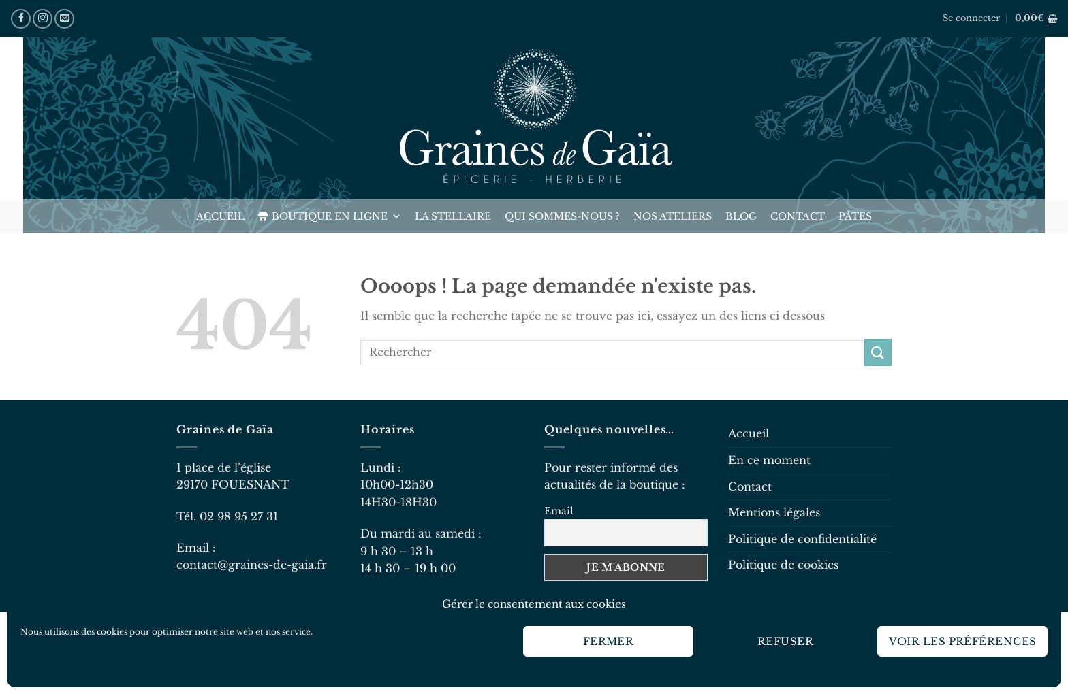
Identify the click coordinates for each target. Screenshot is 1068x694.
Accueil (220, 216)
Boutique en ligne (336, 216)
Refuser (785, 641)
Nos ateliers (672, 216)
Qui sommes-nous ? (562, 216)
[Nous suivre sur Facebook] (21, 19)
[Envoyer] (878, 352)
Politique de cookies (783, 565)
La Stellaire (453, 216)
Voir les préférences (963, 641)
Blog (741, 216)
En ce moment (769, 460)
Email (559, 511)
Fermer (608, 641)
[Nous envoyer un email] (64, 19)
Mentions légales (774, 512)
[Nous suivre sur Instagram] (42, 19)
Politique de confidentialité (802, 539)
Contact (797, 216)
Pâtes (855, 216)
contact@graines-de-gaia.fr (251, 565)
